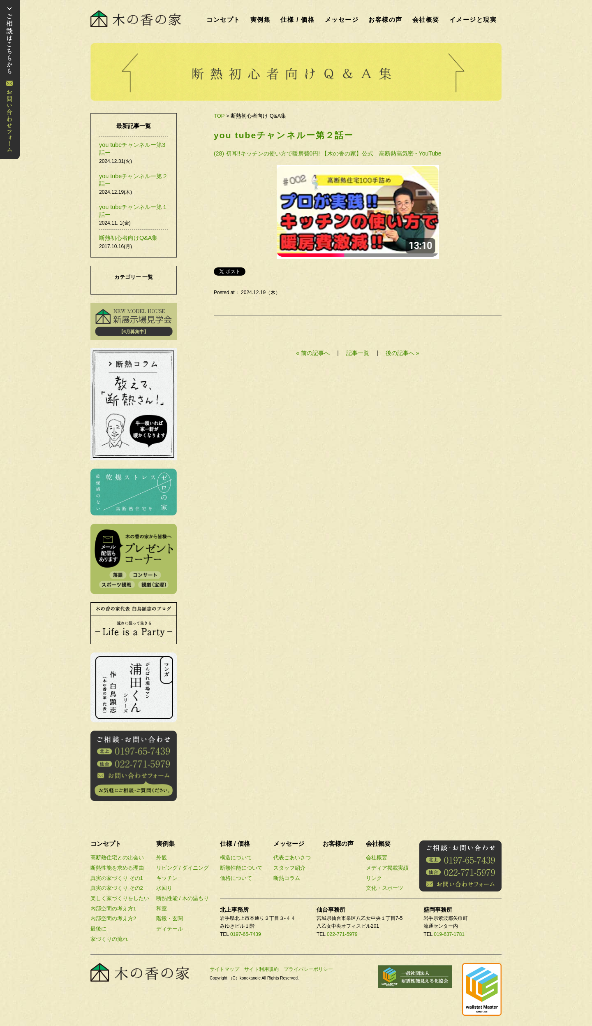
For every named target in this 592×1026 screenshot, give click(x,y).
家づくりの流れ (109, 939)
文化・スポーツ (384, 888)
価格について (236, 878)
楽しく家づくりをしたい (119, 898)
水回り (164, 888)
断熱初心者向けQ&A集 (128, 237)
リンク (374, 878)
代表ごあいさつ (292, 857)
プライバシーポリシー (308, 969)
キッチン (167, 878)
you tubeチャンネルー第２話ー (284, 135)
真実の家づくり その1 (116, 878)
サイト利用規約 (261, 969)
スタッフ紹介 (289, 868)
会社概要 (425, 19)
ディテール (169, 929)
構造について (236, 857)
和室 (161, 908)
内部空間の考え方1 (113, 908)
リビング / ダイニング (182, 868)
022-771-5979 (342, 934)
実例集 (260, 19)
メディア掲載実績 (387, 868)
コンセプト (223, 19)
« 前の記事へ (313, 353)
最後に (98, 929)
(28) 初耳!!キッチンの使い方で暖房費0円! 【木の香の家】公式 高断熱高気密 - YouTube (328, 153)
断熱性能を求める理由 (117, 868)
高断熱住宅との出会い (117, 857)
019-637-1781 (449, 934)
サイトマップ (224, 969)
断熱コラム (286, 878)
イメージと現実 (473, 19)
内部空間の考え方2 (113, 918)
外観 (161, 857)
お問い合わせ (10, 79)
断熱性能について (241, 868)
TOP (219, 116)
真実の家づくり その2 (116, 888)
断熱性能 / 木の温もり (182, 898)
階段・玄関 (169, 918)
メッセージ (342, 19)
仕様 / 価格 (297, 19)
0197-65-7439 (245, 934)
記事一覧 (358, 353)
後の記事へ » (402, 353)
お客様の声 (385, 19)
